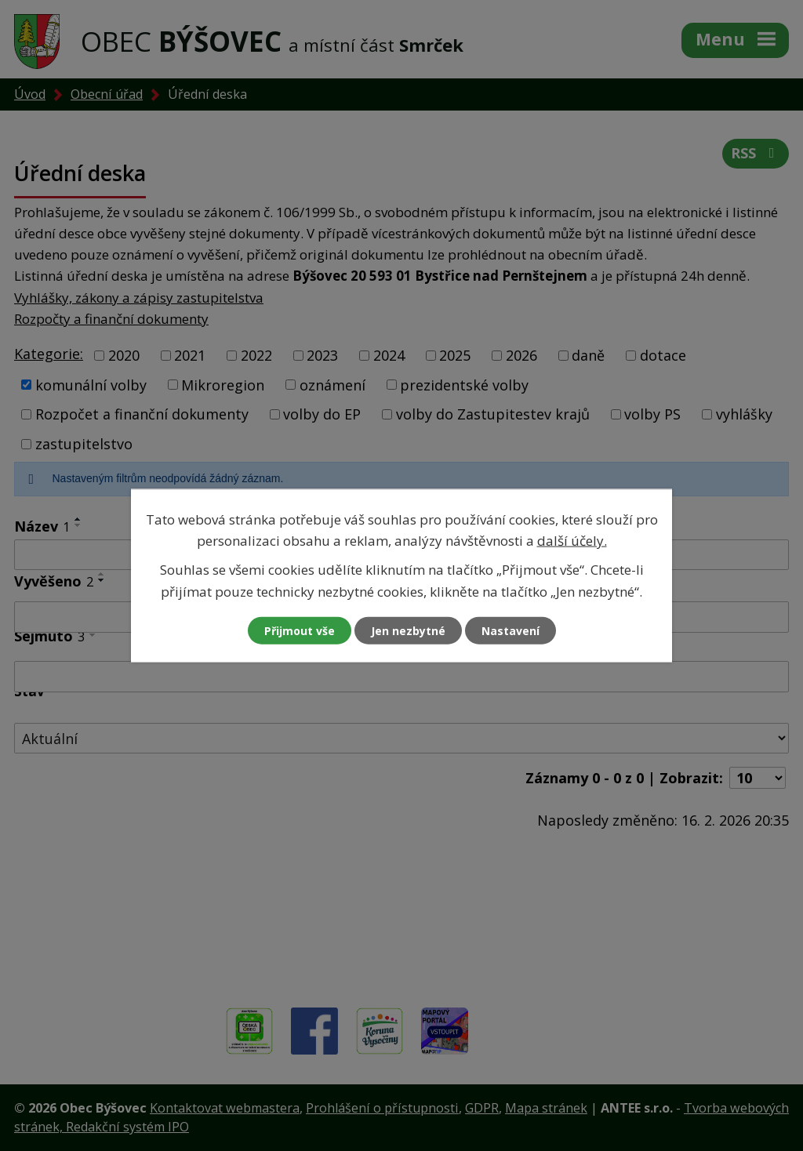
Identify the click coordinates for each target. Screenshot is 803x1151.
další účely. (572, 541)
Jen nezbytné (408, 630)
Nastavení (510, 630)
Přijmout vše (299, 630)
